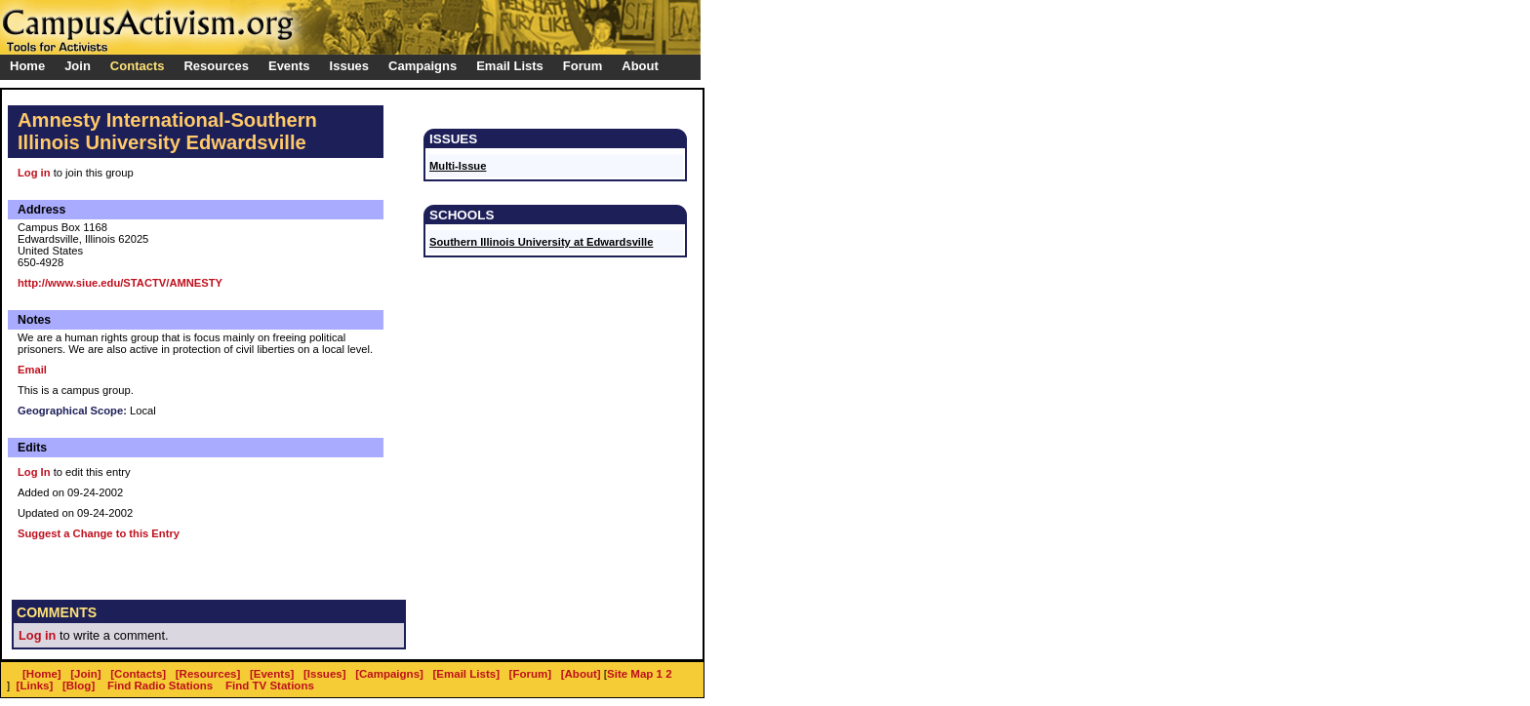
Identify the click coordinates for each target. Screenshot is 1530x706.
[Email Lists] (466, 674)
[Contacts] (138, 674)
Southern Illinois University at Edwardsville (541, 242)
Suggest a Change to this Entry (99, 533)
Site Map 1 (635, 674)
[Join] (85, 674)
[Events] (272, 674)
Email (32, 369)
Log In (34, 472)
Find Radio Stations (160, 685)
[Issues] (324, 674)
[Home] (41, 674)
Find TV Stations (269, 685)
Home (27, 66)
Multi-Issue (457, 166)
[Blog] (78, 685)
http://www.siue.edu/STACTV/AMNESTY (120, 283)
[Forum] (530, 674)
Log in (34, 172)
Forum (582, 66)
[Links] (35, 685)
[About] (581, 674)
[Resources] (208, 674)
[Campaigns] (389, 674)
